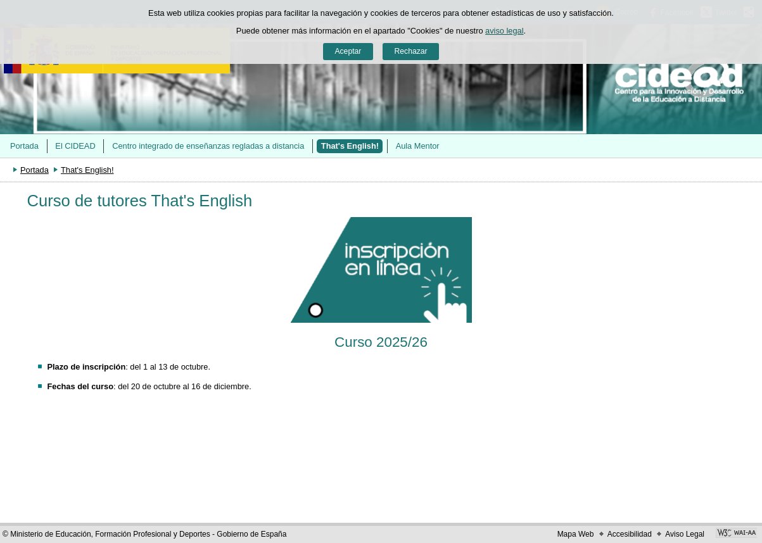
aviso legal (504, 30)
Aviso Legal (684, 534)
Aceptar (347, 51)
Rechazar (411, 51)
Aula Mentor (418, 146)
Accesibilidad (629, 534)
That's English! (350, 146)
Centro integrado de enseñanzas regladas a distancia (208, 146)
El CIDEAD (75, 146)
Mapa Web (575, 534)
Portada (24, 146)
